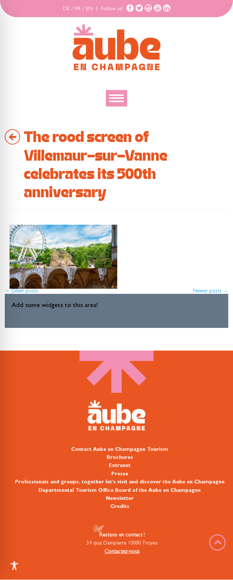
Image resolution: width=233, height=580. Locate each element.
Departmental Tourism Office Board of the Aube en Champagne (119, 490)
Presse (119, 474)
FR (78, 9)
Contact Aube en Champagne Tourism (119, 449)
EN (89, 9)
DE (66, 9)
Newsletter (120, 498)
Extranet (120, 465)
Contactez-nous (122, 551)
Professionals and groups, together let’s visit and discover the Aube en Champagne (120, 482)
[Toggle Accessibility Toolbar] (14, 566)
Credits (119, 506)
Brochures (120, 457)
